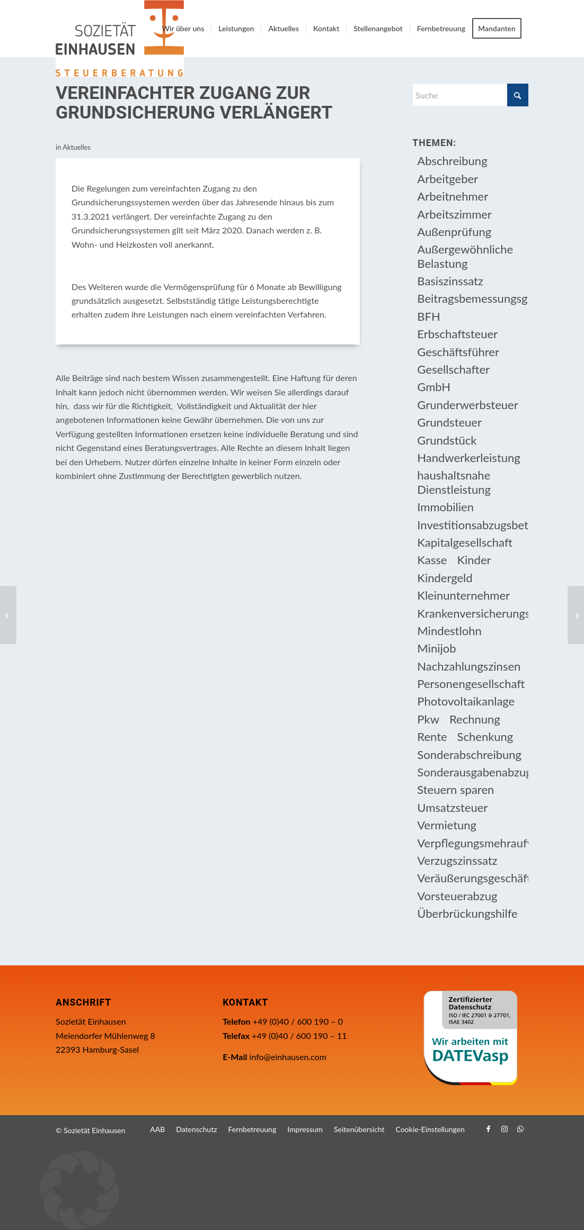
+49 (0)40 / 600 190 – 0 (298, 1021)
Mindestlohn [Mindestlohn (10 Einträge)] (449, 630)
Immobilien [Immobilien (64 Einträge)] (445, 507)
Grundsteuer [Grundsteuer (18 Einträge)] (449, 422)
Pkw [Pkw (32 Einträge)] (428, 719)
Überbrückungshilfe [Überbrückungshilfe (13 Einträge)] (467, 913)
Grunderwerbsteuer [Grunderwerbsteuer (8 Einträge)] (467, 404)
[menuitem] (183, 28)
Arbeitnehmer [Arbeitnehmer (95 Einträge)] (452, 196)
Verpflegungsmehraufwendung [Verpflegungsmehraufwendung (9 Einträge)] (472, 843)
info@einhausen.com (288, 1057)
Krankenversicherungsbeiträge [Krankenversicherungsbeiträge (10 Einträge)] (472, 613)
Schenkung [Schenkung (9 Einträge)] (485, 736)
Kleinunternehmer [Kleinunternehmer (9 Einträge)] (463, 595)
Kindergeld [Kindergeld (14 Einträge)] (444, 578)
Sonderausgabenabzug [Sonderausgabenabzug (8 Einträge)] (472, 772)
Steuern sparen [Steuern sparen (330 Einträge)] (455, 789)
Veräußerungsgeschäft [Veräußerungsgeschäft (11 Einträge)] (472, 878)
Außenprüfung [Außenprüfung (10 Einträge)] (454, 231)
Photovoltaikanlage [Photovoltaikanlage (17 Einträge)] (466, 701)
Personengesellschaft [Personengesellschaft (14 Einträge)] (471, 683)
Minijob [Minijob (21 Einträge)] (436, 648)
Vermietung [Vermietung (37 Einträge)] (446, 825)
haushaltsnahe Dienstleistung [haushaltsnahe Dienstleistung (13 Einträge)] (454, 482)
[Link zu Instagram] (504, 1129)
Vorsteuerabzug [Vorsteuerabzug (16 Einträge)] (457, 896)
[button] (292, 1190)
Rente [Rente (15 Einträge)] (432, 736)
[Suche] (470, 95)
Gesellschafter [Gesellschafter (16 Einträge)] (453, 369)
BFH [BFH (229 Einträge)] (428, 316)
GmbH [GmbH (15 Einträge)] (433, 386)
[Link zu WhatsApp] (520, 1129)
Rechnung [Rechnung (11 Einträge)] (474, 719)
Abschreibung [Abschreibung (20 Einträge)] (452, 160)
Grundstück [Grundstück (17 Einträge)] (446, 440)
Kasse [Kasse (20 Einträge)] (432, 560)
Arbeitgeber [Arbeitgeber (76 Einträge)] (447, 178)
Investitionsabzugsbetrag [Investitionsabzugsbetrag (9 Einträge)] (472, 525)
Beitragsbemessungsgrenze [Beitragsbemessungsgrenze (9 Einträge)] (472, 298)
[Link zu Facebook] (489, 1129)
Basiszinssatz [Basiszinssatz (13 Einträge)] (450, 281)
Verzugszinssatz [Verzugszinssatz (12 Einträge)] (457, 860)
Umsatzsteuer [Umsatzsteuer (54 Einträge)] (452, 807)
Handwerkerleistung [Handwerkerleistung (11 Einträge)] (468, 457)
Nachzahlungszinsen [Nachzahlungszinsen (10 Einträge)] (468, 666)
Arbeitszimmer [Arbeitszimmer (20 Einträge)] (454, 214)
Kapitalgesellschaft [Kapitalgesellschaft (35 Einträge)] (464, 542)
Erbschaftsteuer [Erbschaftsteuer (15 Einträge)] (457, 334)
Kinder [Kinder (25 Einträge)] (474, 560)
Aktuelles (77, 147)
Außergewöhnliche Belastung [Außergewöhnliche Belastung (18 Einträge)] (465, 256)
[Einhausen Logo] (120, 38)
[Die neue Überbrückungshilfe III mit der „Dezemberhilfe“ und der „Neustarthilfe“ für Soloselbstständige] (576, 615)
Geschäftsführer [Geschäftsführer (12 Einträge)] (458, 352)
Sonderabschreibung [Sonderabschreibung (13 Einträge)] (469, 754)
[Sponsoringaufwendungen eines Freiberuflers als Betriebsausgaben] (8, 615)
